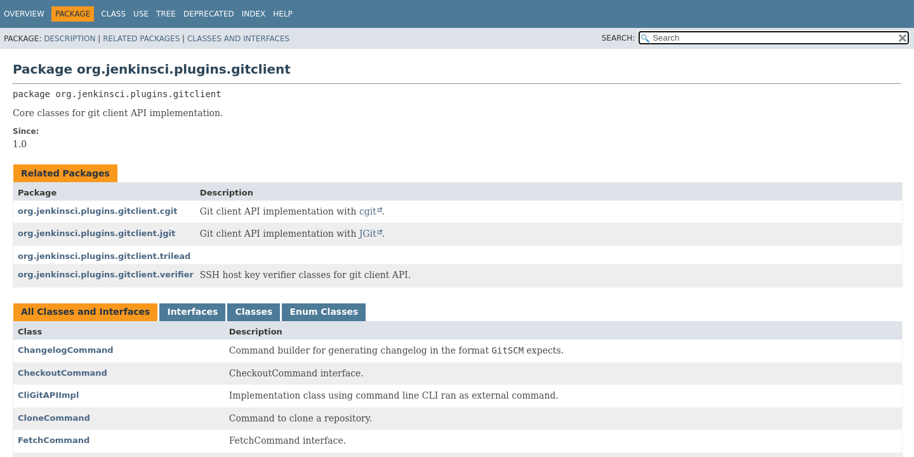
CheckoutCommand (62, 373)
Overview (24, 14)
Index (254, 14)
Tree (166, 14)
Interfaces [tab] (192, 312)
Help (283, 14)
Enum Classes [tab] (323, 312)
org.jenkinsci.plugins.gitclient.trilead (104, 256)
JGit (367, 233)
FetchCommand (53, 440)
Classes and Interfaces (238, 38)
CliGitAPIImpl (48, 395)
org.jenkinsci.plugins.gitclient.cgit (98, 211)
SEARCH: (618, 38)
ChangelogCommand (66, 350)
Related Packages (141, 38)
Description (69, 38)
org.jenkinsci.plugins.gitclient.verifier (106, 274)
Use (141, 14)
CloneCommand (54, 418)
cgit (367, 211)
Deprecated (208, 14)
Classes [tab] (253, 312)
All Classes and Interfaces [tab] (85, 312)
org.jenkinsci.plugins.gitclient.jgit (96, 233)
